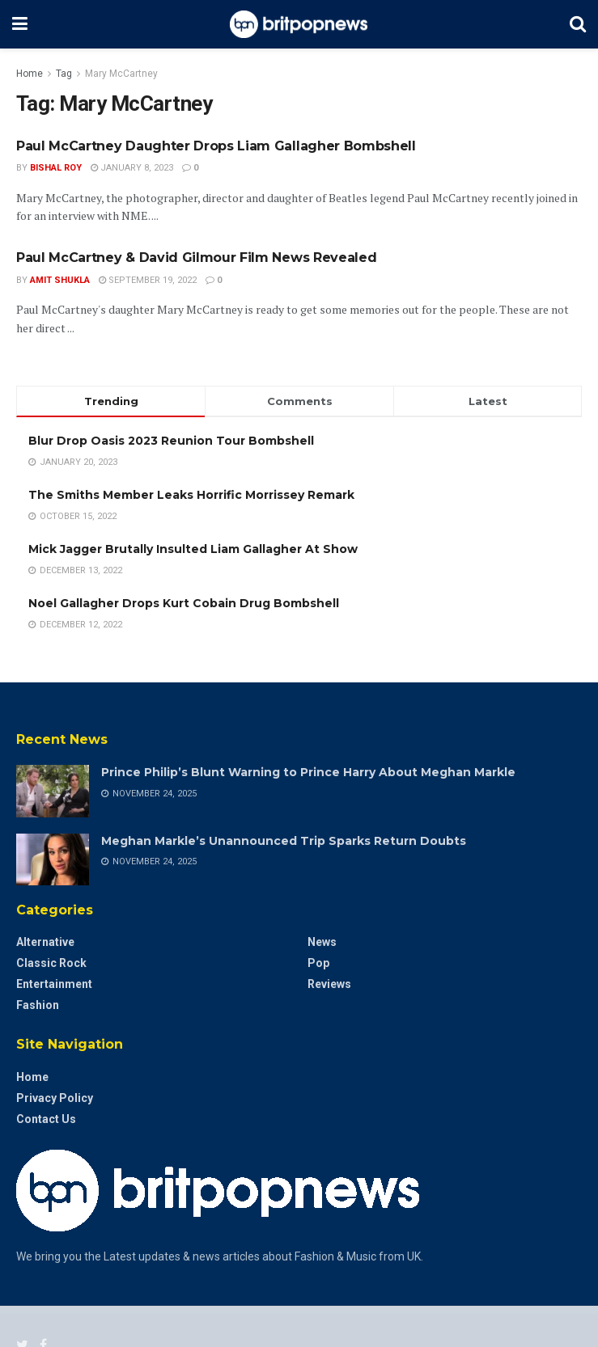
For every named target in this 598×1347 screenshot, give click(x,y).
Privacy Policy (54, 1098)
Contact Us (46, 1119)
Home (29, 73)
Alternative (45, 941)
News (322, 941)
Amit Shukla (60, 280)
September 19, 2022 (148, 280)
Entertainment (54, 984)
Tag (64, 73)
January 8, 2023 (132, 168)
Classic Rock (51, 962)
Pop (318, 962)
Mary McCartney (121, 73)
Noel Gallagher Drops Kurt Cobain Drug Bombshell (183, 603)
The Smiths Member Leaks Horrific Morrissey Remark (191, 495)
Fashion (37, 1005)
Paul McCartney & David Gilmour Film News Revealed (196, 257)
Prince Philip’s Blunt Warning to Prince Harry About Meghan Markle (308, 772)
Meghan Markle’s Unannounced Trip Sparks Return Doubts (283, 841)
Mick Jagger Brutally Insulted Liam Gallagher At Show (193, 549)
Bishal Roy (56, 168)
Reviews (329, 984)
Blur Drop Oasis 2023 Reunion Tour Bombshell (171, 440)
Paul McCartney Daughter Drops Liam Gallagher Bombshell (216, 146)
